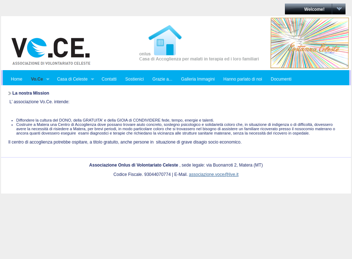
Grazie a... (162, 79)
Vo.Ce (38, 79)
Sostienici (134, 79)
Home (16, 79)
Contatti (109, 79)
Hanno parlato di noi (242, 79)
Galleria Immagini (198, 79)
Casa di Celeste (73, 79)
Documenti (281, 79)
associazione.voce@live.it (214, 174)
